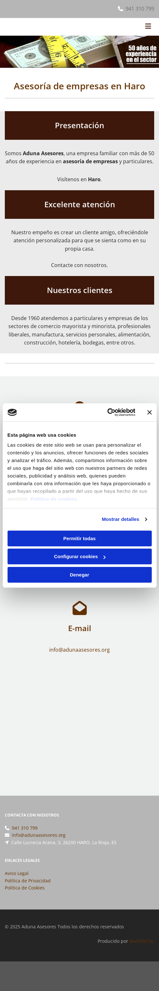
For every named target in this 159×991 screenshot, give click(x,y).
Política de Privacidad (28, 888)
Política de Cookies (25, 895)
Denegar (79, 574)
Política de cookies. (54, 499)
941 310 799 (140, 8)
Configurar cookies (80, 556)
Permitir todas (79, 538)
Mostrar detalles (120, 519)
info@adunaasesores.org (39, 843)
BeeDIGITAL (141, 949)
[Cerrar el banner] (149, 412)
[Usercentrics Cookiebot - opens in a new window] (107, 412)
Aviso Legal (17, 881)
